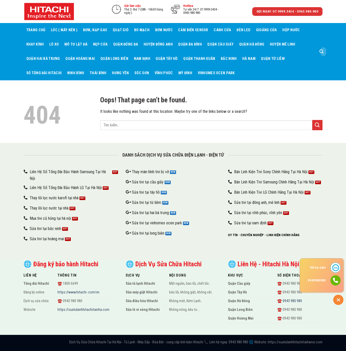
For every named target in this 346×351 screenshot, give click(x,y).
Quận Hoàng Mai (80, 59)
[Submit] (321, 51)
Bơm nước (164, 30)
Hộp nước (291, 30)
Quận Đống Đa (125, 44)
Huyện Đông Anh (158, 44)
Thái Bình (98, 73)
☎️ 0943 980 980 (289, 301)
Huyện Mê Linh (282, 44)
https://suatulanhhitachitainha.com (83, 310)
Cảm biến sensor (193, 30)
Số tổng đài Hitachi (44, 73)
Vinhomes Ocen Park (216, 73)
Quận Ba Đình (190, 44)
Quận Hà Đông (251, 44)
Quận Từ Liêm (272, 59)
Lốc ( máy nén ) (64, 30)
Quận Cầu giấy (220, 44)
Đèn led (243, 30)
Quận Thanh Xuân (199, 59)
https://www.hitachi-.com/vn (78, 292)
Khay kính (35, 44)
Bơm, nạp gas (95, 30)
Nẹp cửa (100, 44)
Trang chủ (35, 30)
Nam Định (142, 59)
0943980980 (317, 280)
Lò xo (54, 44)
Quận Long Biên (114, 59)
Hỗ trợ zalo (318, 267)
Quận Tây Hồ (167, 59)
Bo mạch (141, 30)
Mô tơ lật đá (75, 44)
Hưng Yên (120, 73)
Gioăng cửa (266, 30)
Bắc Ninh (229, 59)
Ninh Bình (75, 73)
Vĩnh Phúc (164, 73)
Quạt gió (121, 30)
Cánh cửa (222, 30)
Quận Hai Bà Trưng (43, 59)
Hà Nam (249, 59)
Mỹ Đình (185, 73)
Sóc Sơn (141, 73)
